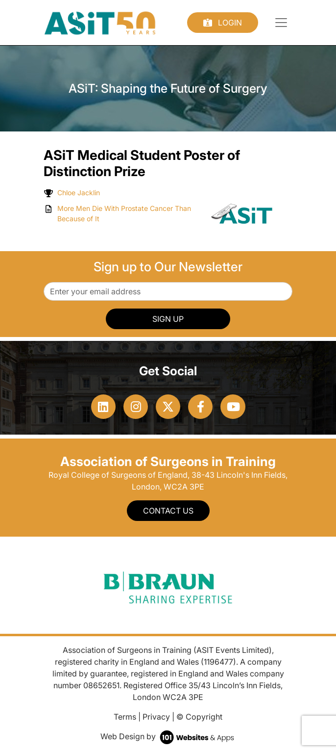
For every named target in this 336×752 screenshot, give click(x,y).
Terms (125, 717)
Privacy (156, 717)
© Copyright (199, 717)
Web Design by (168, 736)
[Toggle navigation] (281, 22)
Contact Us (168, 511)
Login (222, 22)
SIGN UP (168, 319)
